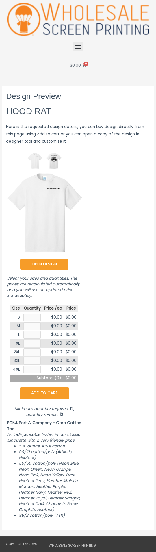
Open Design (44, 264)
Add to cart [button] (44, 393)
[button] (78, 46)
